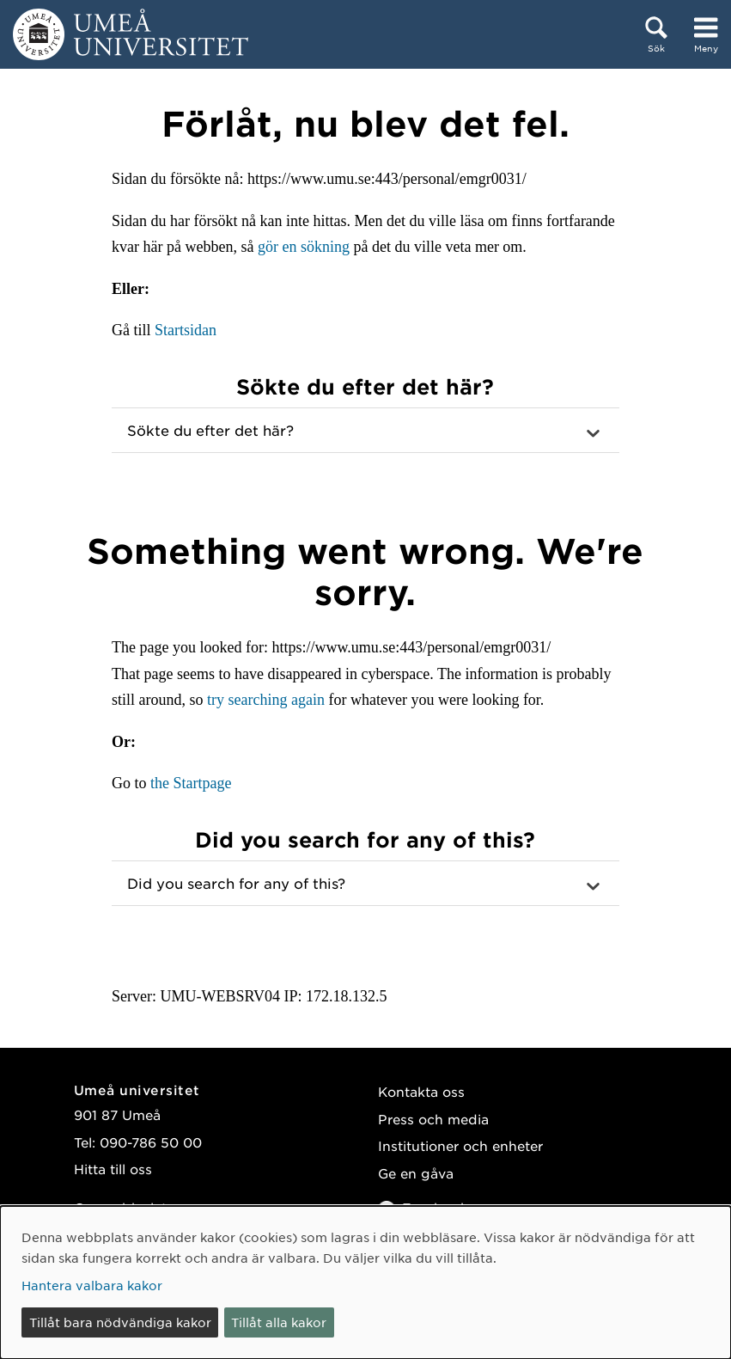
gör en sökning (304, 246)
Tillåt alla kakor (278, 1322)
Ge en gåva (416, 1173)
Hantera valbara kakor (91, 1285)
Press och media (433, 1119)
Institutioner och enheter (460, 1145)
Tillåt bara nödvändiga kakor (120, 1322)
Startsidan (185, 330)
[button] (365, 430)
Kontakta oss (421, 1091)
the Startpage (190, 783)
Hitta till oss (113, 1168)
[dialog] (365, 1282)
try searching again (266, 699)
